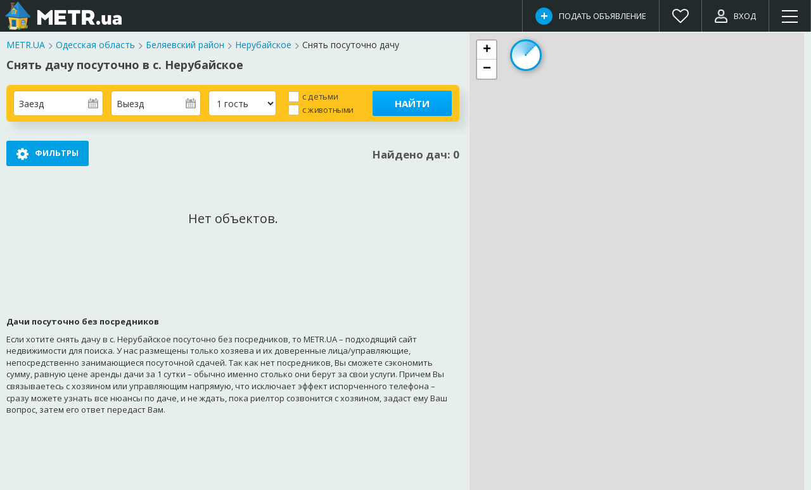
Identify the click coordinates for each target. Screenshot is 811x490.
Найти (412, 103)
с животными (328, 109)
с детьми (320, 96)
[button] (486, 50)
